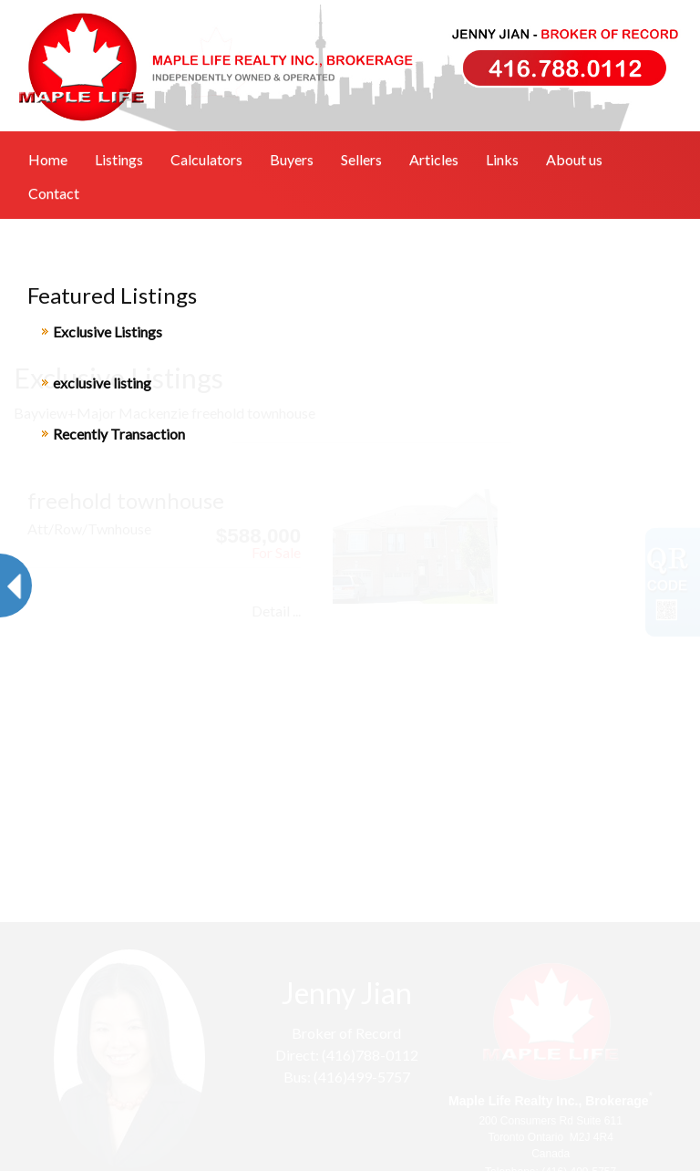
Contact (53, 193)
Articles (433, 159)
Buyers (292, 159)
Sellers (361, 159)
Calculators (206, 159)
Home (47, 159)
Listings (119, 159)
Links (502, 159)
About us (574, 159)
